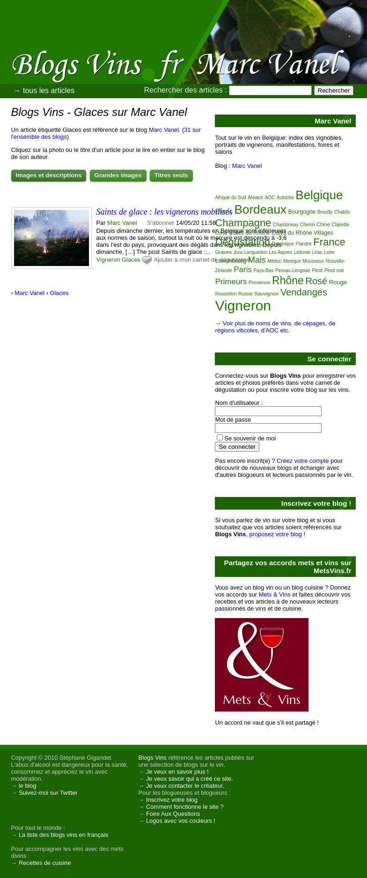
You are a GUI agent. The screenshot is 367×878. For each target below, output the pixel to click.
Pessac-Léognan (292, 270)
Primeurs (231, 281)
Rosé (316, 281)
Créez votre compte (303, 460)
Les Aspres (280, 252)
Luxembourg (230, 261)
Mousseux (313, 261)
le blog (28, 785)
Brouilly (325, 212)
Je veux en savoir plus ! (177, 771)
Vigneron (108, 259)
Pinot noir (334, 270)
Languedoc (256, 252)
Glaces (131, 259)
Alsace (255, 197)
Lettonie (302, 252)
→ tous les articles (44, 90)
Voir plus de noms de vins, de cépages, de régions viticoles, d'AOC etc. (275, 327)
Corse (221, 233)
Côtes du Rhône (249, 233)
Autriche (285, 197)
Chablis (342, 212)
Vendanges (303, 292)
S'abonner (160, 222)
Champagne (243, 223)
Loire (329, 252)
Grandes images (118, 175)
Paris (243, 269)
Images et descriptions (49, 175)
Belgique (319, 195)
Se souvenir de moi (250, 438)
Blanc (224, 211)
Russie (245, 293)
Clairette (340, 224)
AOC (270, 197)
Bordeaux (260, 209)
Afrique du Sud (230, 197)
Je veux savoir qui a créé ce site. (189, 778)
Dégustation (242, 242)
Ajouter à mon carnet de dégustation (202, 259)
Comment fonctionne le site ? (185, 806)
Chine (323, 224)
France (329, 242)
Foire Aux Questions (173, 813)
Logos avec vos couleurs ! (180, 820)
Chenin (307, 224)
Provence (259, 282)
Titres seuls (171, 175)
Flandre (304, 243)
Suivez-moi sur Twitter (48, 792)
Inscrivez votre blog (172, 799)
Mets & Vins (275, 594)
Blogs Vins (153, 757)
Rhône (288, 280)
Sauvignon (266, 293)
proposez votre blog (276, 534)
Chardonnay (285, 224)
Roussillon (225, 293)
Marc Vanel (164, 129)
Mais (257, 260)
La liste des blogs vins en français (63, 834)
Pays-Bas (263, 270)
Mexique (292, 261)
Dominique (283, 243)
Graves (223, 252)
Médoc (274, 261)
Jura (238, 252)
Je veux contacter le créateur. (185, 785)
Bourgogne (302, 212)
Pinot (317, 270)
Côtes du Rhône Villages (302, 233)
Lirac (317, 252)
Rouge (338, 282)
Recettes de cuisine (45, 862)
